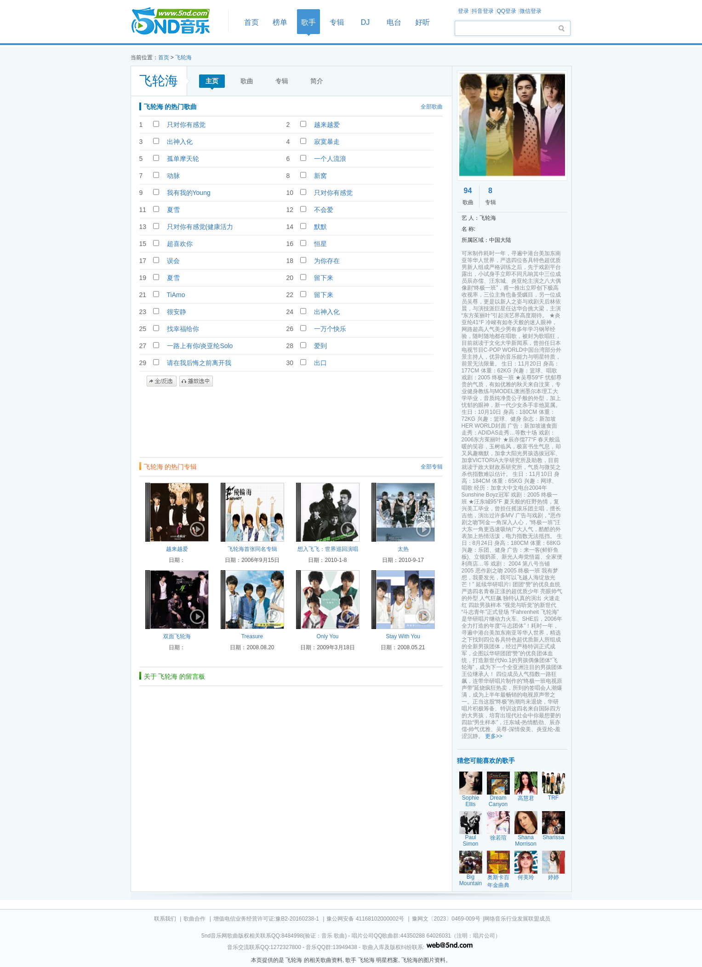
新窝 (320, 175)
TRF (553, 798)
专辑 (337, 22)
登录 (463, 11)
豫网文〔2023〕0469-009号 (446, 919)
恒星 (320, 243)
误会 (173, 260)
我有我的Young (189, 192)
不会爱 (323, 209)
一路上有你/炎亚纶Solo (200, 345)
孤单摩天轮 (183, 158)
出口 (320, 362)
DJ (365, 22)
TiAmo (176, 294)
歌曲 (246, 81)
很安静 (176, 311)
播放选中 (196, 381)
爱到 (320, 345)
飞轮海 (183, 57)
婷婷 (553, 877)
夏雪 (173, 209)
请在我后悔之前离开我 (199, 362)
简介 (316, 81)
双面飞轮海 (177, 636)
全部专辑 (432, 466)
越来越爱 (327, 124)
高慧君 (526, 798)
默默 (320, 226)
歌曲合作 (194, 919)
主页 (211, 81)
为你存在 (327, 260)
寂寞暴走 (327, 141)
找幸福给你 (183, 328)
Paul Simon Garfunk (470, 843)
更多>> (493, 736)
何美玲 (526, 877)
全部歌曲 (432, 106)
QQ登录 (506, 11)
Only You (327, 636)
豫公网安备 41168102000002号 (365, 919)
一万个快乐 (330, 328)
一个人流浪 (330, 158)
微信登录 (530, 11)
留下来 (323, 277)
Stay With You (403, 636)
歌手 (308, 22)
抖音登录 (483, 11)
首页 (177, 21)
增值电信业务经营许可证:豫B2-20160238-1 (266, 919)
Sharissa (553, 837)
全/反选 (162, 381)
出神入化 (180, 141)
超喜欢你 (180, 243)
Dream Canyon (498, 801)
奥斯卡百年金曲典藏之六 (498, 885)
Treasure (252, 636)
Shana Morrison (525, 840)
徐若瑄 (498, 838)
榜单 (280, 22)
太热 (403, 549)
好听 (422, 22)
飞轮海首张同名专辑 (252, 549)
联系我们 (165, 919)
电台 (394, 22)
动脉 (173, 175)
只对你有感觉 (186, 124)
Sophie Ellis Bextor (470, 804)
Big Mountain (470, 880)
